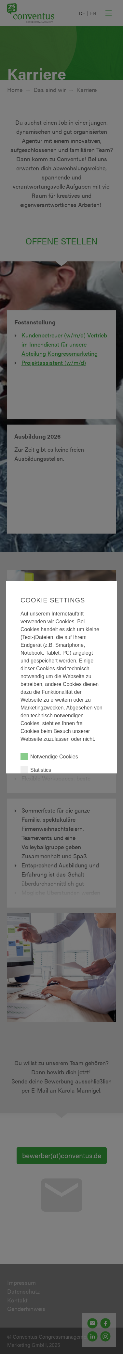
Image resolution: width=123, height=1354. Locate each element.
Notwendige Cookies (49, 756)
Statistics (35, 769)
